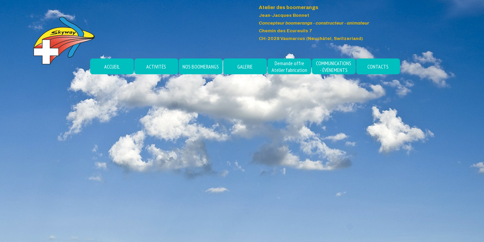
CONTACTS (378, 66)
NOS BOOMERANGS (201, 66)
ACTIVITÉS (156, 66)
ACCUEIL (112, 66)
